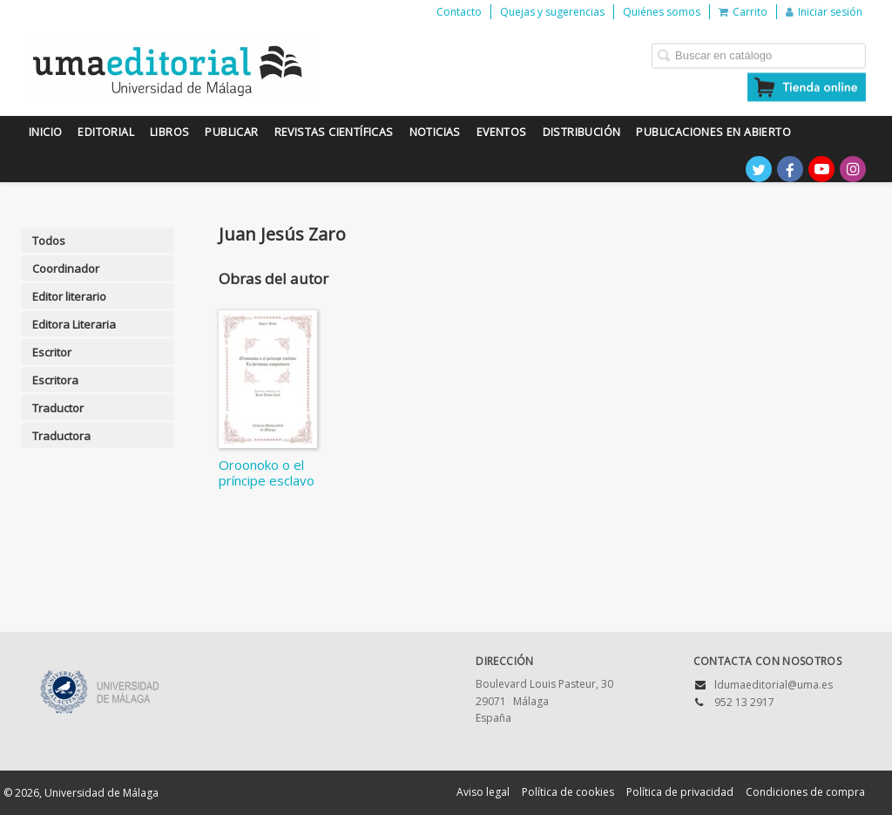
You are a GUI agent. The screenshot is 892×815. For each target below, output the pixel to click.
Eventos (501, 132)
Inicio (45, 132)
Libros (169, 132)
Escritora (55, 380)
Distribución (582, 132)
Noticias (435, 132)
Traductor (58, 408)
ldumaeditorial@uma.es (773, 684)
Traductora (61, 436)
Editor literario (69, 296)
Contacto (459, 11)
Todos (48, 240)
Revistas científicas (334, 132)
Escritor (51, 352)
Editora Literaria (74, 324)
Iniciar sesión (824, 11)
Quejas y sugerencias (552, 11)
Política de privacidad (679, 791)
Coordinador (65, 268)
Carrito (743, 11)
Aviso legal (483, 791)
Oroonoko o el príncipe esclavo (266, 472)
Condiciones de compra (805, 791)
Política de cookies (568, 791)
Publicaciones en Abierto (713, 132)
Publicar (231, 132)
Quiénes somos (661, 11)
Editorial (106, 132)
